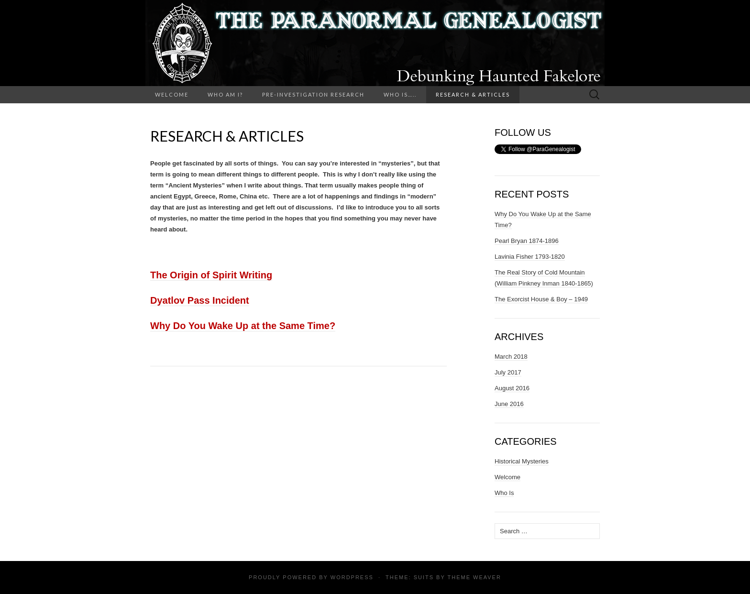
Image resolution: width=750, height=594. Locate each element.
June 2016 (509, 403)
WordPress (352, 577)
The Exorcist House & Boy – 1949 (541, 299)
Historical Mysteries (522, 461)
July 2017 (508, 372)
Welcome (171, 94)
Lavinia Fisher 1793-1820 (530, 256)
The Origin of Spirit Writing (211, 275)
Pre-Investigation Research (313, 94)
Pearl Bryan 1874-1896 (527, 240)
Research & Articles (473, 94)
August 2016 (512, 388)
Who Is (504, 492)
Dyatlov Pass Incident (199, 300)
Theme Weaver (474, 577)
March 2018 (511, 356)
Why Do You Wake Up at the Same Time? (242, 325)
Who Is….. (400, 94)
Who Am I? (225, 94)
